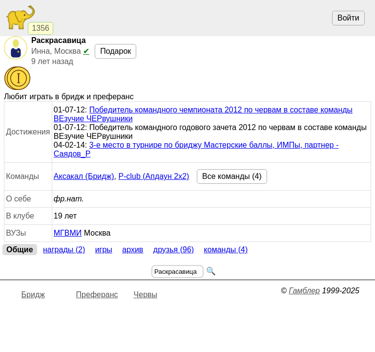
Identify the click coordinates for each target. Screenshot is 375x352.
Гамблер (304, 290)
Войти (348, 18)
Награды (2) (64, 249)
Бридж (33, 294)
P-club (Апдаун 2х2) (153, 176)
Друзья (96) (173, 249)
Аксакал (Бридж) (84, 176)
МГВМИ (68, 233)
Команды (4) (226, 249)
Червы (145, 294)
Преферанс (97, 294)
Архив (132, 249)
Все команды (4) (232, 176)
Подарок (115, 51)
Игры (103, 249)
